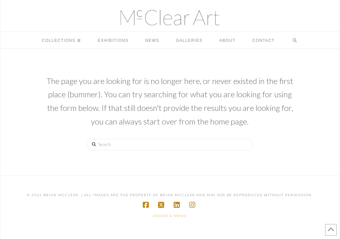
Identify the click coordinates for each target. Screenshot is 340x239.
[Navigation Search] (295, 40)
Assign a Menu (170, 216)
